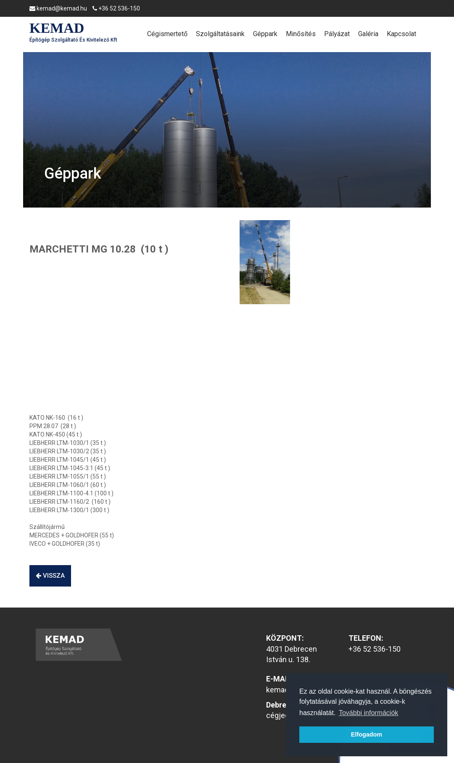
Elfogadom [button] (366, 734)
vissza (50, 575)
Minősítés (301, 34)
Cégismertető (167, 34)
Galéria (368, 34)
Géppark (265, 34)
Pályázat (337, 34)
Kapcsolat (401, 34)
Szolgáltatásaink (220, 34)
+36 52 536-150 (116, 8)
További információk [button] (368, 712)
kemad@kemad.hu (58, 8)
